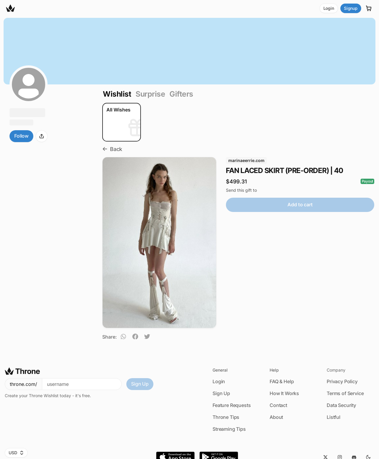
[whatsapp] (123, 337)
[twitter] (147, 337)
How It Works (284, 393)
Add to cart (299, 205)
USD (16, 452)
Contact (278, 405)
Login (328, 8)
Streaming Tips (229, 429)
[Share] (42, 136)
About (276, 417)
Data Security (341, 405)
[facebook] (135, 337)
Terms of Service (345, 393)
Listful (333, 417)
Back (112, 149)
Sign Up (140, 384)
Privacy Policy (342, 381)
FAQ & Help (282, 381)
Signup (351, 8)
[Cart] (369, 8)
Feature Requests (232, 405)
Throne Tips (226, 417)
